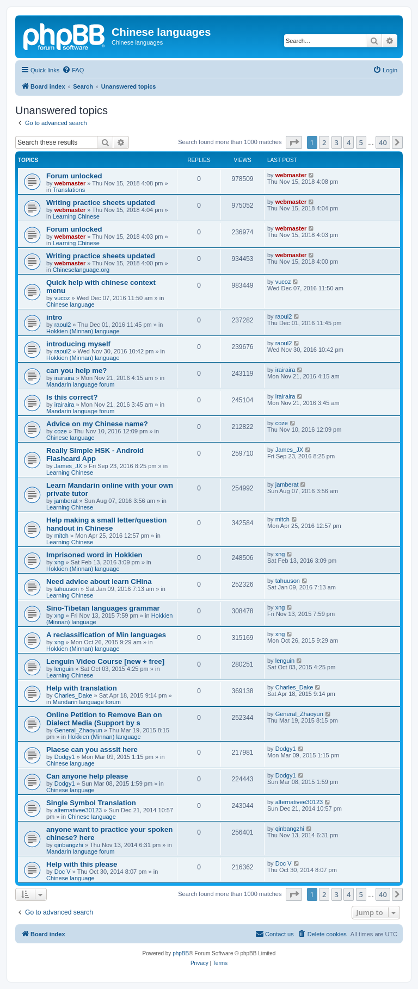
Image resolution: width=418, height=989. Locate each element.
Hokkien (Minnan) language (83, 331)
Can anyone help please (87, 776)
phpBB (181, 953)
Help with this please (81, 864)
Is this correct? (72, 397)
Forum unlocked (74, 176)
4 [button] (349, 142)
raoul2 (62, 324)
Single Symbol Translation (91, 803)
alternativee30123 (78, 810)
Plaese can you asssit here (92, 749)
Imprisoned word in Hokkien (94, 555)
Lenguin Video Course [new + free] (105, 661)
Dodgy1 (64, 757)
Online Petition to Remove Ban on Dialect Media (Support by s (104, 719)
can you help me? (76, 370)
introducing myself (78, 344)
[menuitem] (73, 70)
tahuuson (66, 589)
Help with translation (81, 688)
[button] (294, 142)
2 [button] (324, 142)
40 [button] (383, 142)
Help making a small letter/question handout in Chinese (106, 524)
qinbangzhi (68, 845)
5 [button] (361, 142)
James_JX (68, 466)
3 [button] (337, 142)
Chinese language (70, 304)
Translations (69, 189)
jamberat (66, 500)
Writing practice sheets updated (100, 202)
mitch (61, 535)
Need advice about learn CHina (98, 581)
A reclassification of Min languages (106, 635)
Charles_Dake (73, 695)
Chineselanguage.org (81, 269)
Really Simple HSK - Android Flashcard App (95, 454)
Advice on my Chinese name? (97, 424)
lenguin (63, 668)
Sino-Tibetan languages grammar (103, 608)
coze (60, 431)
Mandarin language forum (80, 384)
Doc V (62, 871)
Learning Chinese (76, 216)
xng (59, 562)
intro (54, 317)
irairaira (64, 378)
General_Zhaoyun (78, 730)
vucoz (62, 298)
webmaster (69, 183)
